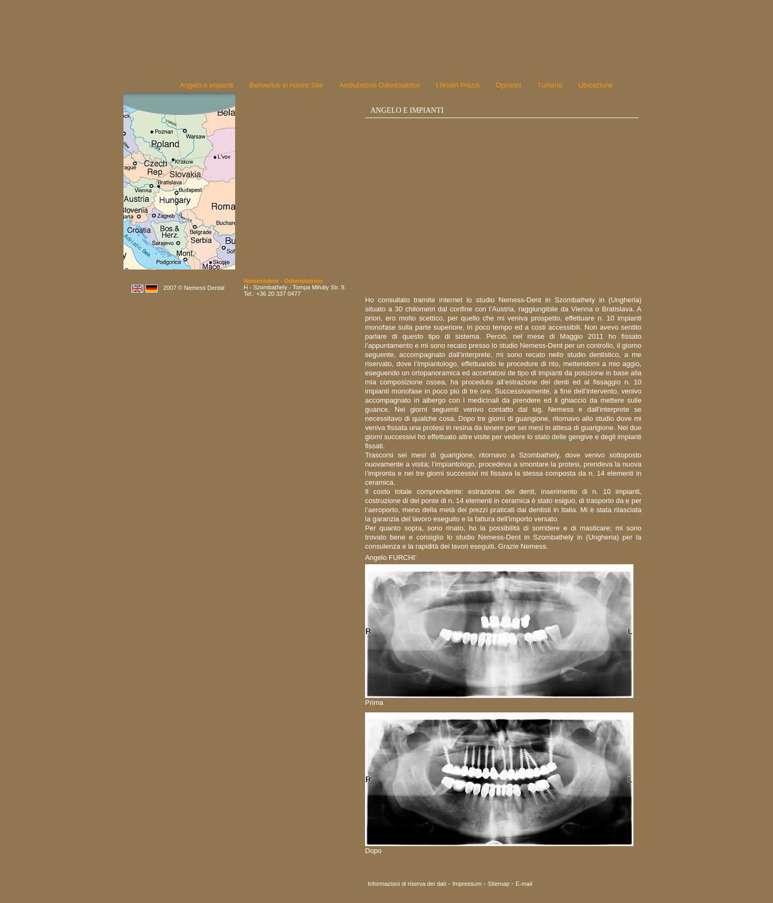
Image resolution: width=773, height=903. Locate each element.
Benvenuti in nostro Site (286, 85)
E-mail (524, 883)
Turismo (549, 85)
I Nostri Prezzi (457, 85)
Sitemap (498, 883)
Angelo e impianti (207, 85)
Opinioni (508, 85)
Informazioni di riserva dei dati (407, 883)
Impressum (467, 883)
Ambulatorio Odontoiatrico (379, 85)
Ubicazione (595, 85)
